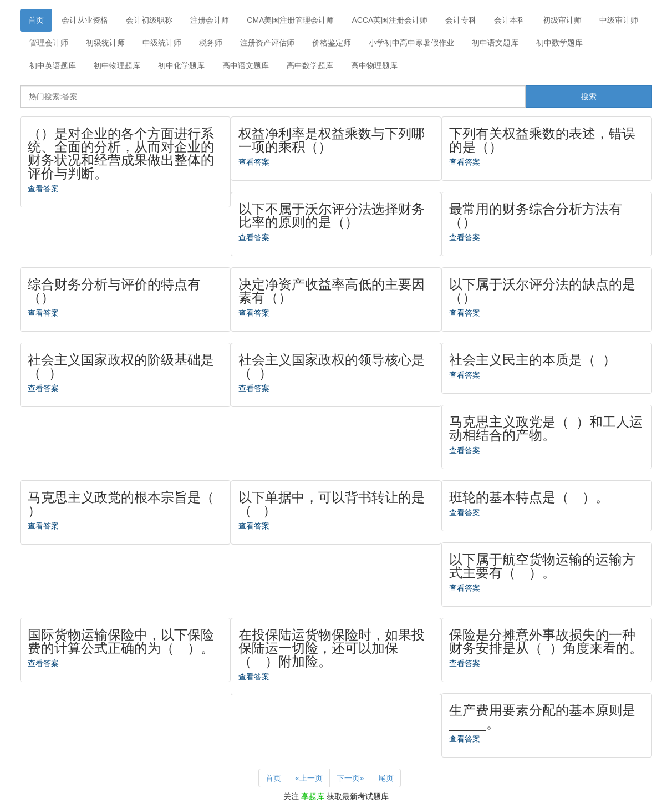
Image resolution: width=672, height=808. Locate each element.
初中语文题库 (495, 42)
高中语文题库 (245, 65)
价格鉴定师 (331, 42)
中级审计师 (618, 20)
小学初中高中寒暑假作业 (411, 42)
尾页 (386, 778)
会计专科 (460, 20)
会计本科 (509, 20)
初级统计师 (105, 42)
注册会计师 (209, 20)
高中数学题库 (310, 65)
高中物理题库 (374, 65)
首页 (36, 20)
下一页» (350, 778)
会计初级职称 (149, 20)
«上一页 (309, 778)
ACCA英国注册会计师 (389, 20)
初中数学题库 (559, 42)
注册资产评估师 (267, 42)
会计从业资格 (85, 20)
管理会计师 (48, 42)
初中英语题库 (52, 65)
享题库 (312, 796)
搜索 (589, 96)
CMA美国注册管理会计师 (290, 20)
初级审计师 (562, 20)
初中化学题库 (181, 65)
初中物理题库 (117, 65)
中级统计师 (161, 42)
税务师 (210, 42)
